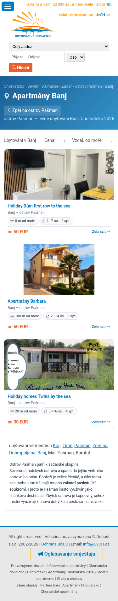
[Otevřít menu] (8, 6)
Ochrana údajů (54, 544)
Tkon (67, 445)
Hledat (20, 67)
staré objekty (27, 585)
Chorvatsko (14, 86)
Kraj (56, 445)
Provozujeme (21, 565)
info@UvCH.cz (96, 544)
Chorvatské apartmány (59, 591)
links (57, 585)
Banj (41, 452)
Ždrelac (100, 445)
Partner (46, 585)
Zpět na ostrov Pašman (32, 110)
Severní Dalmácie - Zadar (49, 86)
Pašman (82, 445)
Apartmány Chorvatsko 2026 (71, 572)
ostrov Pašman (88, 86)
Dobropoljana (22, 452)
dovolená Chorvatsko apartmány (60, 565)
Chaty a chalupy (69, 578)
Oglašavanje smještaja (66, 554)
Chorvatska (36, 572)
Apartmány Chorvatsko (80, 585)
